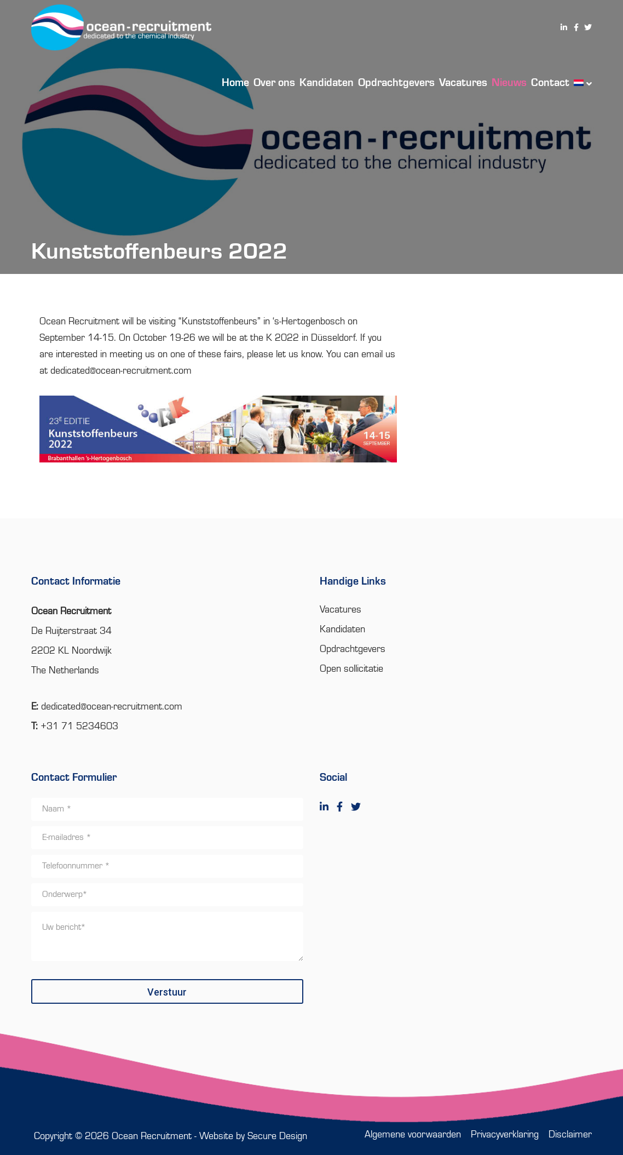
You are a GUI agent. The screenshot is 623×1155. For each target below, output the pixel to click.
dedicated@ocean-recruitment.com (121, 371)
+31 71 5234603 (79, 726)
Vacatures (340, 610)
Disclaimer (570, 1135)
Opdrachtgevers (352, 649)
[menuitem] (580, 82)
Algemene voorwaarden (413, 1135)
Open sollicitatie (351, 669)
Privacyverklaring (505, 1135)
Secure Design (277, 1136)
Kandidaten (342, 629)
